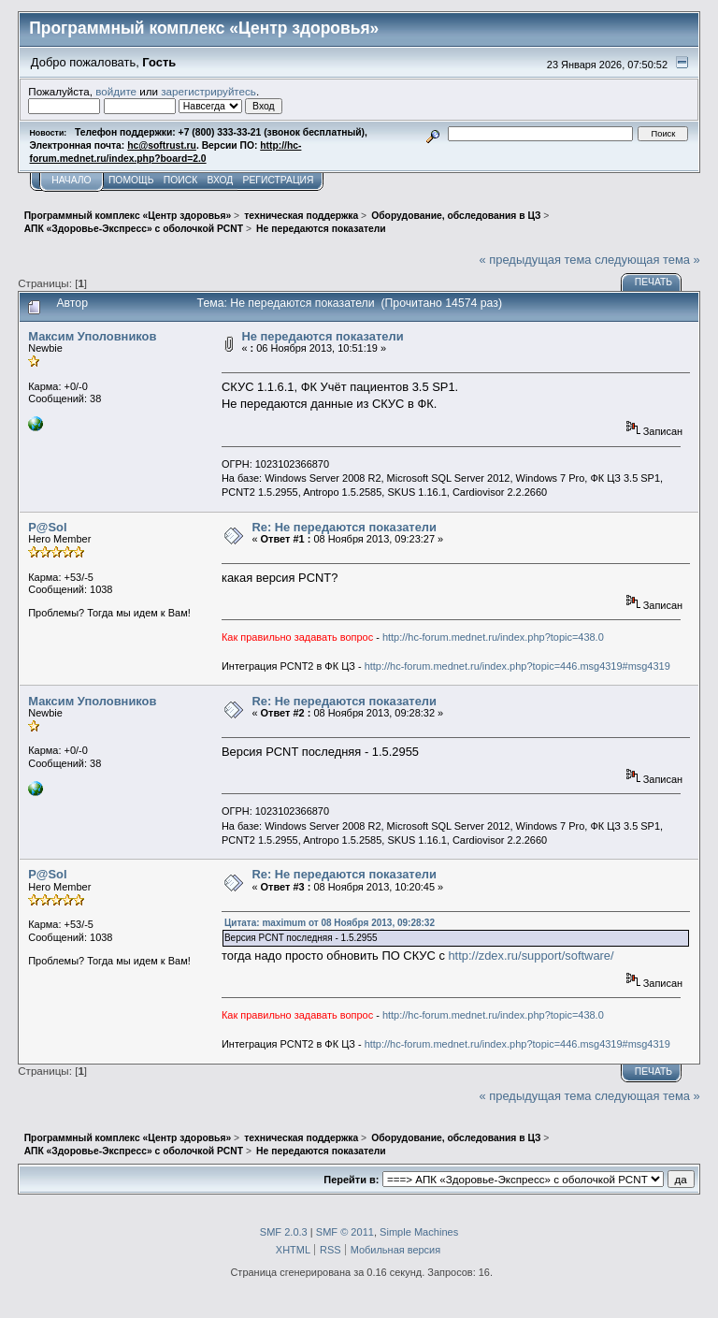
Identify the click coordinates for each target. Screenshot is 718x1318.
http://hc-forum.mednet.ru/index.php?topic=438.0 (493, 637)
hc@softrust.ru (161, 145)
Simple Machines (419, 1232)
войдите (115, 91)
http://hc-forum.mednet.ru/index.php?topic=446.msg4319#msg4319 (517, 666)
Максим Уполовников (92, 336)
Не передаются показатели (322, 336)
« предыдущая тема (536, 260)
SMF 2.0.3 (284, 1232)
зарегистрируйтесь (208, 91)
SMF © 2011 (345, 1232)
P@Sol (47, 527)
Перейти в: (351, 1179)
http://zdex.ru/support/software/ (530, 956)
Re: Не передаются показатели (344, 527)
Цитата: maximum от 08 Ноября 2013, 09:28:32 (329, 923)
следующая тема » (647, 260)
